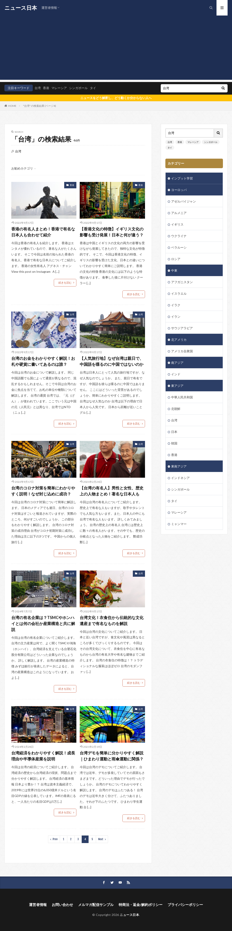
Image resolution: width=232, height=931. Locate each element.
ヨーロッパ (179, 190)
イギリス (177, 224)
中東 (174, 270)
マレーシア (59, 88)
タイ (93, 88)
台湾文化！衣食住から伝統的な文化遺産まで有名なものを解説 (111, 620)
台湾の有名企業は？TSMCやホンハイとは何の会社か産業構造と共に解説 (43, 623)
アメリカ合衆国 (182, 351)
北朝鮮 (175, 409)
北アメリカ (179, 339)
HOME (12, 105)
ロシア (175, 259)
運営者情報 (49, 8)
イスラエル (179, 293)
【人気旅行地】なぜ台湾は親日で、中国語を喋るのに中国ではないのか (111, 361)
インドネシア (180, 478)
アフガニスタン (182, 282)
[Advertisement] (116, 49)
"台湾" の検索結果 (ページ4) (39, 105)
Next (100, 839)
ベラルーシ (179, 247)
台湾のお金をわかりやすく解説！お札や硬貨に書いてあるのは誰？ (43, 361)
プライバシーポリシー (185, 904)
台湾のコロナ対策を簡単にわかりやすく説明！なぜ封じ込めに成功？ (43, 490)
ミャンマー (179, 524)
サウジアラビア (182, 328)
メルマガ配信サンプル (96, 904)
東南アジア (179, 466)
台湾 (38, 88)
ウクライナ (179, 236)
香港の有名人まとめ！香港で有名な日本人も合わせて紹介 (43, 231)
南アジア (177, 362)
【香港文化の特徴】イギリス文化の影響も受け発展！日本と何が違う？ (111, 231)
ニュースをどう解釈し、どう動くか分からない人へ (116, 98)
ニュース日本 (20, 7)
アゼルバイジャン (183, 201)
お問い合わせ (62, 904)
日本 (174, 432)
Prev (55, 839)
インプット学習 (182, 178)
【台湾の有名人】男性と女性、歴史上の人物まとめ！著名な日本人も (111, 490)
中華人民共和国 (182, 397)
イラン (175, 316)
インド (175, 374)
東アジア (177, 386)
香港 (46, 88)
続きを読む (65, 282)
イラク (175, 305)
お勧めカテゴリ (22, 168)
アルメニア (179, 213)
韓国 (174, 443)
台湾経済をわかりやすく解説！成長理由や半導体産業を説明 (43, 755)
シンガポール (78, 88)
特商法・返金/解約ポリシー (140, 904)
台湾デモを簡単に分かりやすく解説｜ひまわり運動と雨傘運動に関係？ (111, 755)
